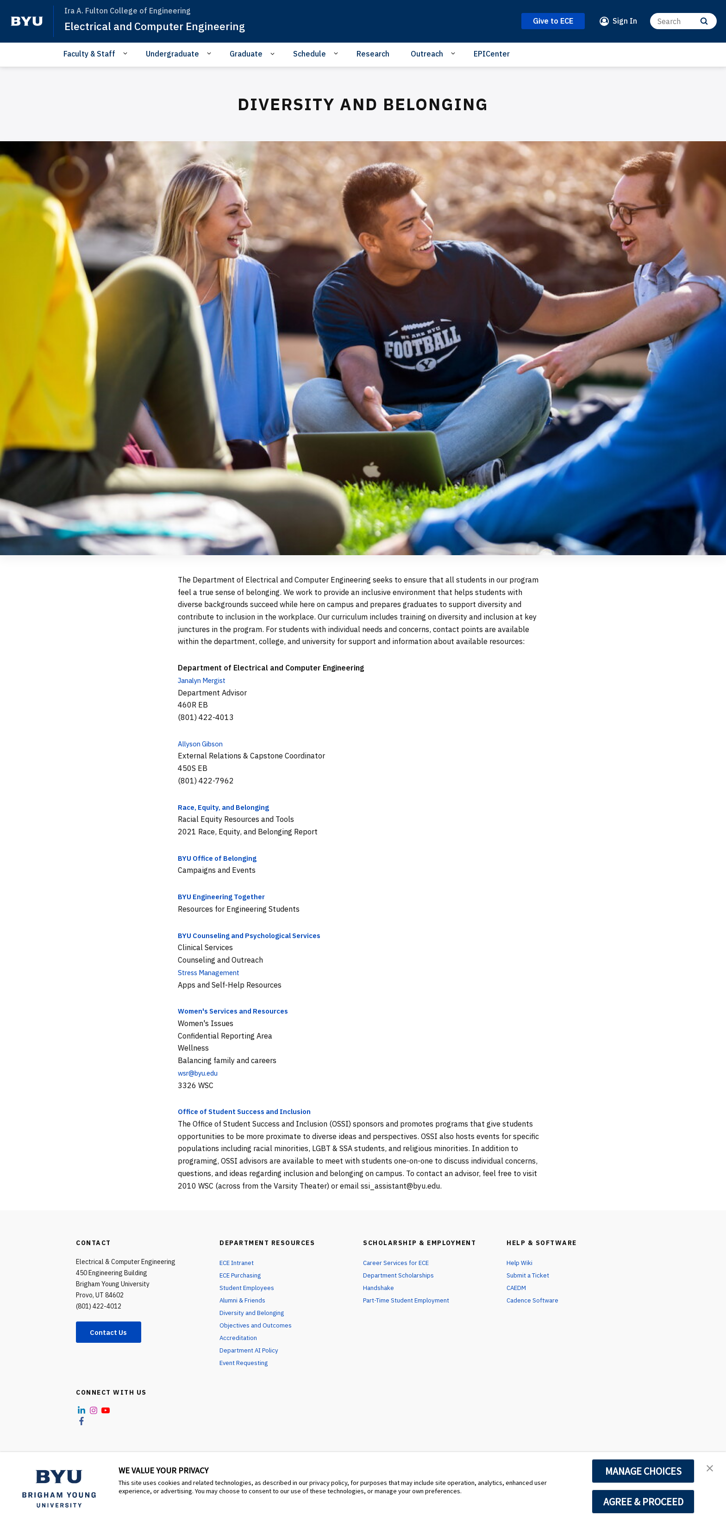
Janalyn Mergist (205, 680)
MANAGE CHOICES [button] (643, 1471)
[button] (710, 1468)
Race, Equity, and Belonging (226, 807)
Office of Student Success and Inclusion (250, 1111)
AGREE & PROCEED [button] (643, 1501)
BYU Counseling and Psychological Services (255, 935)
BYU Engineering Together (223, 896)
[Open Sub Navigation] (126, 53)
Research (373, 53)
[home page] (27, 21)
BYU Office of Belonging (220, 858)
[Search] (683, 21)
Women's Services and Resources (238, 1010)
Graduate (246, 53)
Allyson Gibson (203, 743)
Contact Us (111, 1332)
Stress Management (212, 972)
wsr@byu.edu (200, 1072)
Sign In (625, 20)
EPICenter (492, 53)
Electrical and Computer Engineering (158, 26)
